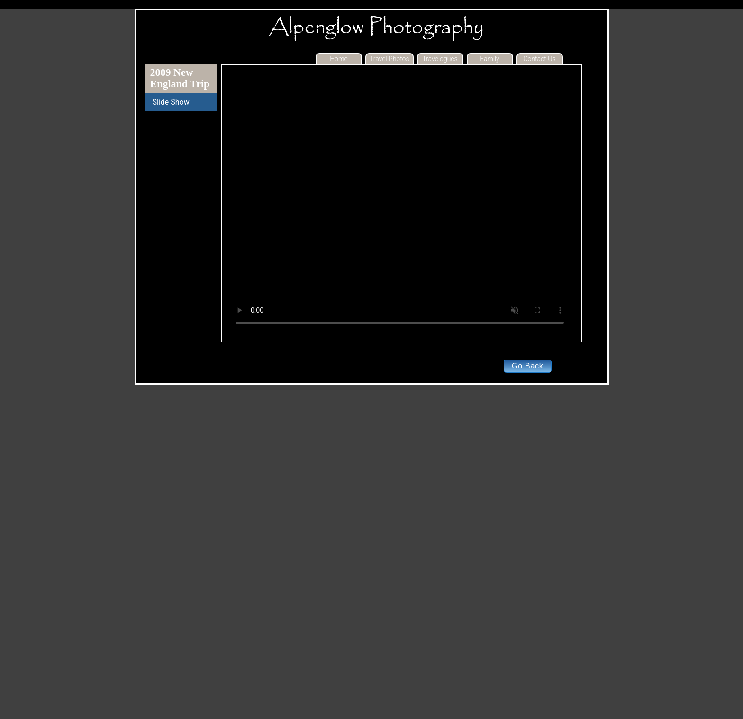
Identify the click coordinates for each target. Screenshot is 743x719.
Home (338, 59)
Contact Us (539, 59)
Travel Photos (389, 59)
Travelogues (439, 59)
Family (489, 59)
